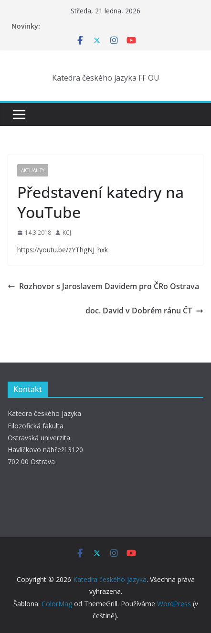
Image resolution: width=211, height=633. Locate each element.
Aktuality (32, 170)
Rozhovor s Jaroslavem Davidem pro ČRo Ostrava (103, 286)
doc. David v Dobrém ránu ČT (144, 310)
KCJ (67, 232)
